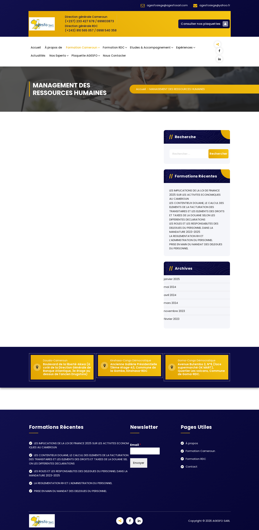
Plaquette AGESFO (84, 56)
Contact (191, 466)
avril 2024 (170, 295)
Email (135, 445)
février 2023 (171, 319)
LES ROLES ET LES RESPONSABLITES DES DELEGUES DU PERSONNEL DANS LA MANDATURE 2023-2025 (193, 228)
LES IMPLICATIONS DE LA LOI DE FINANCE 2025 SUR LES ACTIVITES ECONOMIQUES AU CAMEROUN (195, 194)
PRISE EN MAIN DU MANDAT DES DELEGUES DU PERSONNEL (195, 246)
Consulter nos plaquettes (204, 24)
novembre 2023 (174, 311)
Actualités (38, 56)
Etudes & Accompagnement (150, 47)
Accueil (36, 47)
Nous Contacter (114, 56)
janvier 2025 (172, 279)
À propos (192, 443)
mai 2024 (170, 287)
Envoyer (138, 463)
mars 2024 (171, 303)
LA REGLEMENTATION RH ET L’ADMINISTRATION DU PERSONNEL (190, 238)
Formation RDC (113, 47)
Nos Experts (57, 56)
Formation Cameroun (81, 47)
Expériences (184, 47)
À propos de (53, 47)
